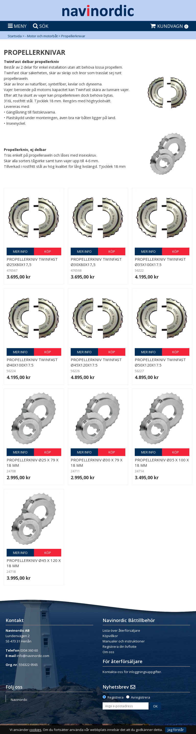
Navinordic (19, 699)
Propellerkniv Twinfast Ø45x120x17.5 (96, 362)
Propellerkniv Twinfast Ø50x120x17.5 (160, 362)
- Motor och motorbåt (41, 36)
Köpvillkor (110, 636)
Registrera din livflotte (120, 646)
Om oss (108, 652)
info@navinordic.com (33, 655)
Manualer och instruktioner (124, 641)
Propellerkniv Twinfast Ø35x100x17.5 (160, 262)
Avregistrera (140, 697)
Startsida (15, 36)
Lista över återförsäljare (121, 630)
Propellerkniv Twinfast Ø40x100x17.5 (32, 362)
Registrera (115, 697)
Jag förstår (176, 729)
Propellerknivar (73, 36)
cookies (35, 730)
